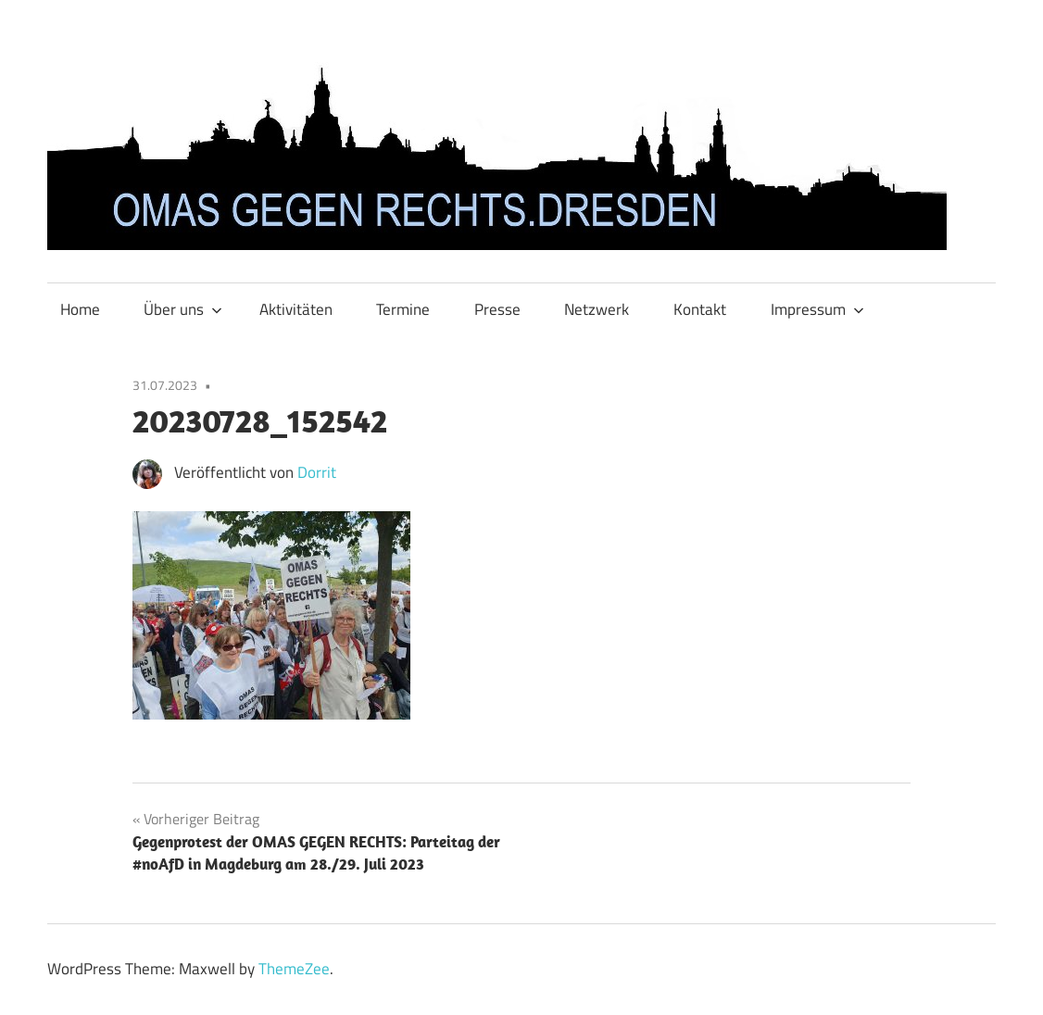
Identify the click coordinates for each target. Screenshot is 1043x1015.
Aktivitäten (296, 309)
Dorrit (316, 472)
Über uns (183, 309)
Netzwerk (596, 309)
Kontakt (699, 309)
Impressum (817, 309)
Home (80, 309)
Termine (403, 309)
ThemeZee (294, 969)
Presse (497, 309)
